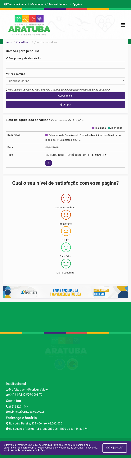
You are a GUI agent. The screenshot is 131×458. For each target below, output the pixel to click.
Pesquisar (65, 95)
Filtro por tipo (15, 73)
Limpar (65, 104)
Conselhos (22, 42)
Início (9, 42)
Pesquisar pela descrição (23, 58)
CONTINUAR (114, 448)
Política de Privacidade (56, 447)
